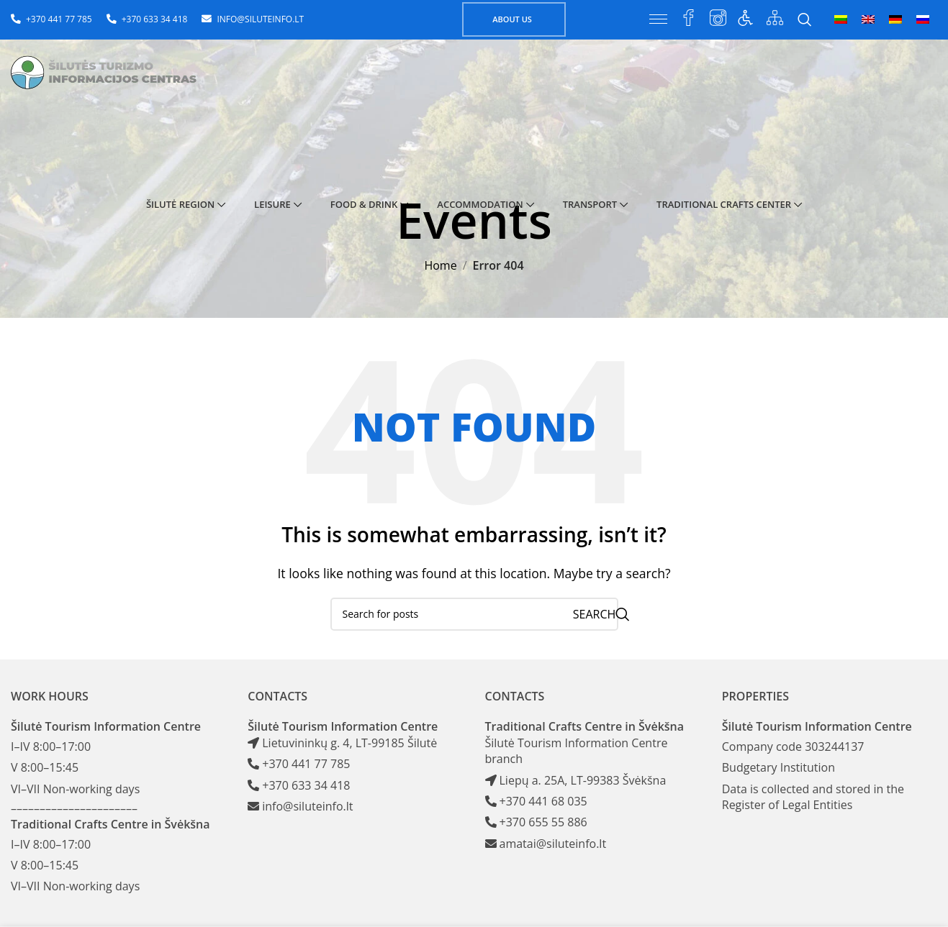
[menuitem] (840, 19)
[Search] (804, 19)
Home (440, 265)
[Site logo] (109, 74)
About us (512, 19)
